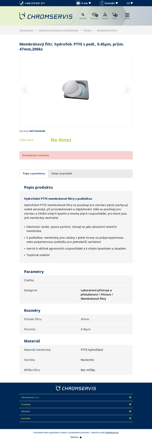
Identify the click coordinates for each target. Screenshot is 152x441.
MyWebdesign (112, 432)
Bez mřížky (88, 370)
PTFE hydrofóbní (92, 350)
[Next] (127, 90)
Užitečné (76, 411)
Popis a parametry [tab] (34, 173)
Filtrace (88, 30)
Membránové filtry (107, 30)
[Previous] (24, 90)
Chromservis (26, 30)
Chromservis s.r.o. (76, 397)
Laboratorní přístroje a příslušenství (58, 30)
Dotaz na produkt (62, 173)
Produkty (76, 404)
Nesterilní (87, 360)
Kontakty (76, 418)
